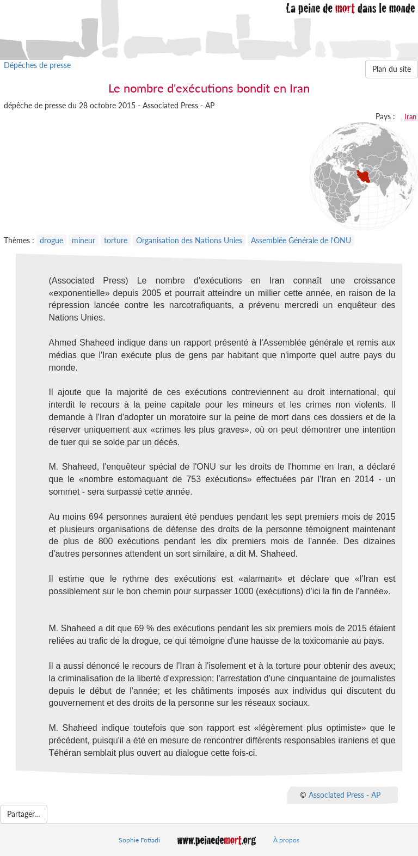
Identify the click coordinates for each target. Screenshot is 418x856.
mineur (83, 240)
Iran (410, 116)
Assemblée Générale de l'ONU (301, 240)
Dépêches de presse (37, 65)
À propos (286, 840)
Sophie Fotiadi (139, 840)
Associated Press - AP (344, 794)
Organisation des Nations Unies (189, 240)
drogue (51, 240)
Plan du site (391, 68)
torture (115, 240)
